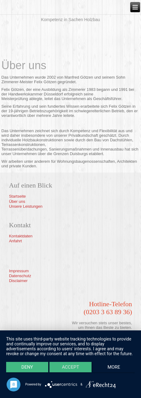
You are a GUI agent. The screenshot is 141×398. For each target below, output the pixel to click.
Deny (27, 367)
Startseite (17, 196)
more (114, 367)
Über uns (17, 201)
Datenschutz (20, 275)
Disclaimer (18, 280)
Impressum (19, 271)
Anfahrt (15, 241)
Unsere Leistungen (25, 206)
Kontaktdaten (21, 236)
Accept (70, 367)
